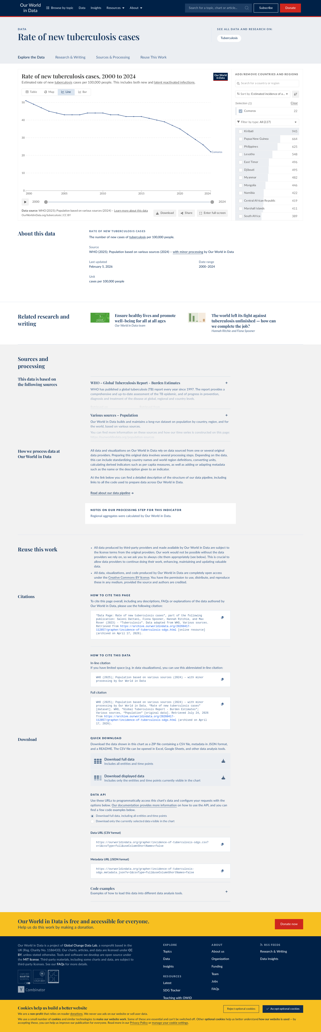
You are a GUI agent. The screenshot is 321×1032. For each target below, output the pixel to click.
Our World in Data (30, 8)
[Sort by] (262, 94)
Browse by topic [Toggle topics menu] (59, 8)
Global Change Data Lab (80, 954)
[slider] (45, 202)
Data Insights (269, 967)
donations (76, 1014)
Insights (96, 8)
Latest (167, 991)
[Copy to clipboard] (218, 617)
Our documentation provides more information (144, 812)
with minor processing (188, 252)
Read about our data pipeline (112, 493)
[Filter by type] (267, 122)
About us (218, 960)
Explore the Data (31, 57)
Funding (217, 975)
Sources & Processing (113, 57)
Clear (294, 103)
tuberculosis (137, 237)
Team (215, 982)
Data (82, 8)
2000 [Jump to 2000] (35, 201)
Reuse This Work (153, 57)
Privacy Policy (139, 1023)
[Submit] (246, 8)
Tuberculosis (229, 38)
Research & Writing (70, 57)
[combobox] (218, 8)
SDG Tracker (171, 999)
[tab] (31, 92)
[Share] (186, 213)
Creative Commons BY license (128, 577)
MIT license (31, 968)
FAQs (60, 972)
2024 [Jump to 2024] (222, 201)
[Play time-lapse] (25, 202)
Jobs (215, 990)
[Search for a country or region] (267, 83)
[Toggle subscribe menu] (266, 8)
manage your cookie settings (170, 1023)
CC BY (67, 215)
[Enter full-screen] (212, 213)
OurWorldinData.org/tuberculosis (41, 215)
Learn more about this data (131, 210)
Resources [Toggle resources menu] (115, 8)
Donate (290, 8)
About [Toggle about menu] (136, 8)
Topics (167, 960)
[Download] (164, 213)
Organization (220, 967)
